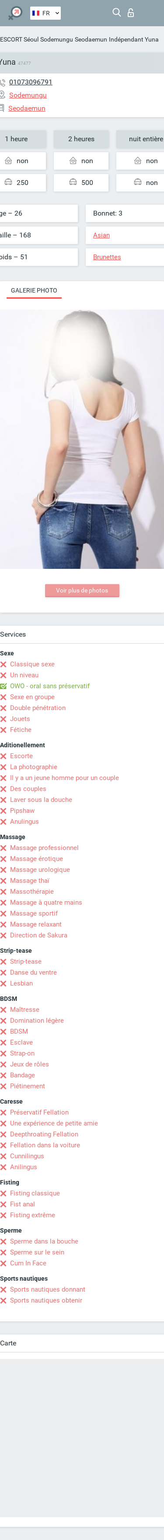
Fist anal (22, 1204)
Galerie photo (34, 290)
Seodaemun (91, 39)
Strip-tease (26, 961)
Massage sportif (34, 913)
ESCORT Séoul (19, 39)
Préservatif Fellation (39, 1112)
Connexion (131, 12)
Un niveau (24, 675)
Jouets (20, 719)
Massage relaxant (36, 924)
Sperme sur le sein (37, 1252)
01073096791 (30, 82)
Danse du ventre (33, 972)
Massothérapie (32, 891)
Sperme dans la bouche (44, 1241)
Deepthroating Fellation (44, 1134)
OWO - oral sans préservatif (50, 686)
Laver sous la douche (41, 800)
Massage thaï (29, 881)
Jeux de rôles (29, 1064)
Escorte (21, 756)
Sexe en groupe (32, 697)
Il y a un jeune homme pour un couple (64, 778)
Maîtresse (24, 1010)
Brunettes (107, 257)
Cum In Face (28, 1263)
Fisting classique (35, 1193)
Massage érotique (36, 859)
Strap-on (22, 1053)
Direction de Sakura (38, 935)
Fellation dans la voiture (45, 1145)
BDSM (19, 1031)
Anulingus (24, 822)
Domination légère (37, 1020)
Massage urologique (40, 870)
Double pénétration (38, 708)
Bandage (22, 1075)
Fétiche (20, 730)
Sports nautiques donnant (47, 1289)
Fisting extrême (32, 1215)
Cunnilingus (27, 1156)
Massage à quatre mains (46, 902)
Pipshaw (22, 811)
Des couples (28, 789)
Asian (101, 235)
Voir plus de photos (82, 590)
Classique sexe (32, 664)
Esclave (21, 1042)
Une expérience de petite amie (54, 1123)
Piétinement (27, 1086)
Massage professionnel (44, 848)
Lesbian (21, 983)
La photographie (33, 767)
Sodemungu (56, 39)
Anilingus (23, 1167)
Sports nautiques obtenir (46, 1300)
